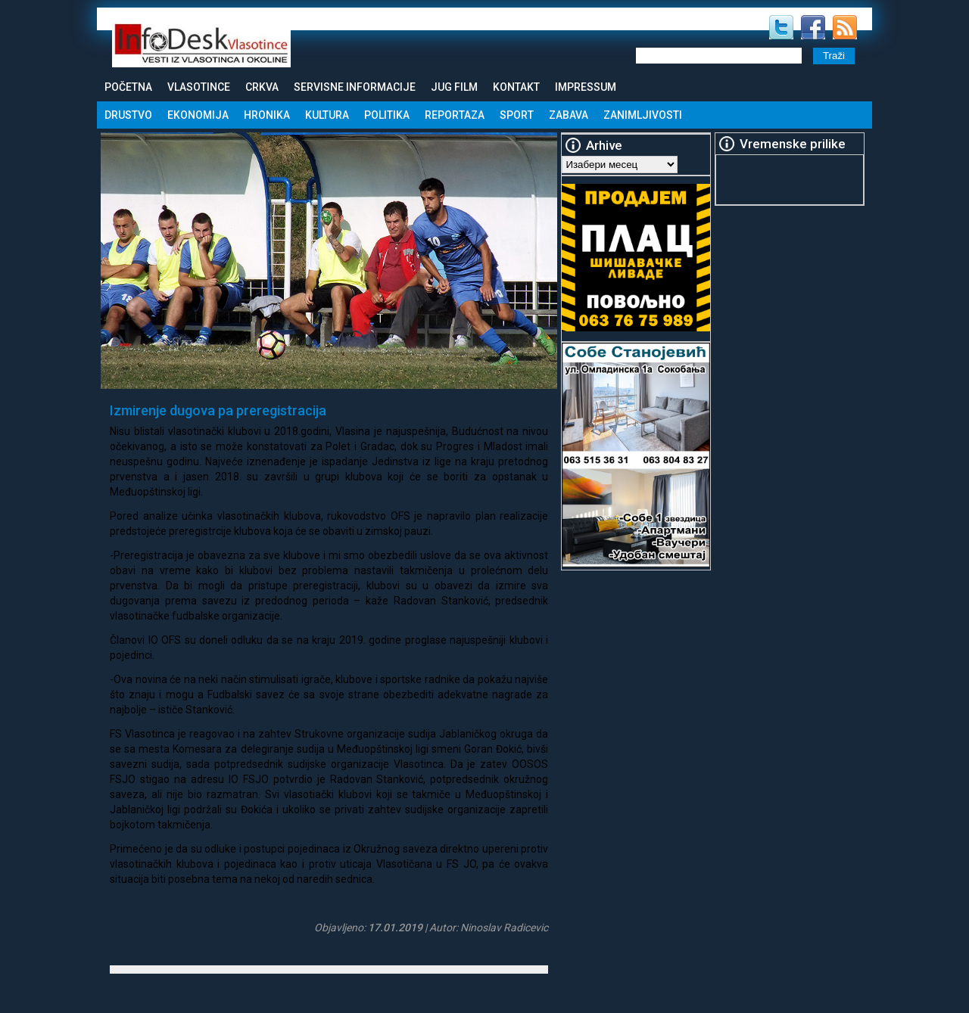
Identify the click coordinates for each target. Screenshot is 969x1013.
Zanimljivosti (642, 115)
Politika (387, 115)
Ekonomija (198, 115)
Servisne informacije (355, 87)
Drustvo (128, 115)
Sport (517, 115)
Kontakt (516, 87)
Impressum (585, 87)
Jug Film (454, 87)
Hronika (267, 115)
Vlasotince (198, 87)
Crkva (262, 87)
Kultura (327, 115)
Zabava (568, 115)
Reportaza (454, 115)
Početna (128, 87)
